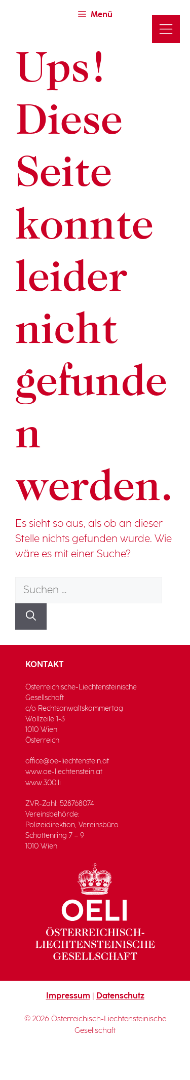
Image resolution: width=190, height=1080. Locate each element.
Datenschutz (120, 996)
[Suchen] (31, 616)
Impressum (68, 996)
